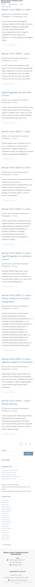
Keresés (4, 450)
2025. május (5, 515)
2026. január (5, 504)
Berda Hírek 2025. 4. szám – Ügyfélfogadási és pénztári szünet (17, 256)
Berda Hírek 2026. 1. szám (16, 53)
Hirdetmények (18, 16)
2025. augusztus (6, 511)
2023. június (5, 532)
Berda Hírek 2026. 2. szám (16, 9)
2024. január (5, 526)
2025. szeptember (7, 509)
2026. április (5, 500)
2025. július (5, 513)
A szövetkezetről (12, 4)
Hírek (21, 4)
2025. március (6, 517)
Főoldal (3, 4)
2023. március (6, 537)
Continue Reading (9, 44)
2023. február (5, 539)
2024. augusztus (6, 522)
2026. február (5, 502)
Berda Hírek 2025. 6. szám (16, 167)
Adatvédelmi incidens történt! (10, 470)
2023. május (5, 535)
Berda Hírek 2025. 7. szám (16, 131)
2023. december (6, 528)
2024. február (5, 524)
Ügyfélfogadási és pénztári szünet (11, 476)
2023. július (5, 530)
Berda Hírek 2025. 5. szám (16, 209)
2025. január (5, 519)
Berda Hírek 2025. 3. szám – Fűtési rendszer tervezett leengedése (17, 298)
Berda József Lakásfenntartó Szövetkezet (16, 14)
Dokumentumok (6, 6)
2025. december (6, 506)
